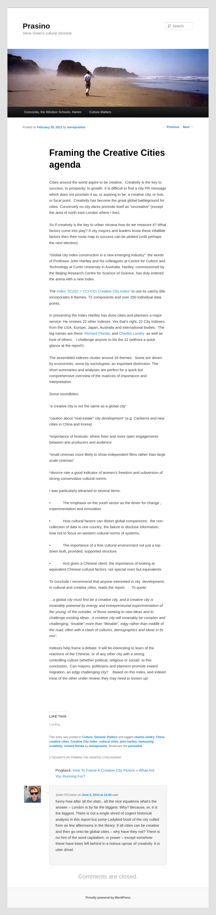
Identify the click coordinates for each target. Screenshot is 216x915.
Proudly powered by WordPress (107, 897)
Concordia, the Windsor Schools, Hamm (52, 112)
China (160, 737)
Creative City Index (84, 741)
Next (188, 127)
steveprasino (76, 127)
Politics (112, 737)
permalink (135, 746)
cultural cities (108, 741)
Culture (87, 737)
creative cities (59, 741)
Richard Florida (97, 333)
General (100, 737)
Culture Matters (100, 112)
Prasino (36, 26)
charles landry (144, 737)
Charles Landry (131, 333)
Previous (171, 127)
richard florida (74, 746)
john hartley (128, 741)
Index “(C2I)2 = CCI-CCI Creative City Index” (93, 291)
